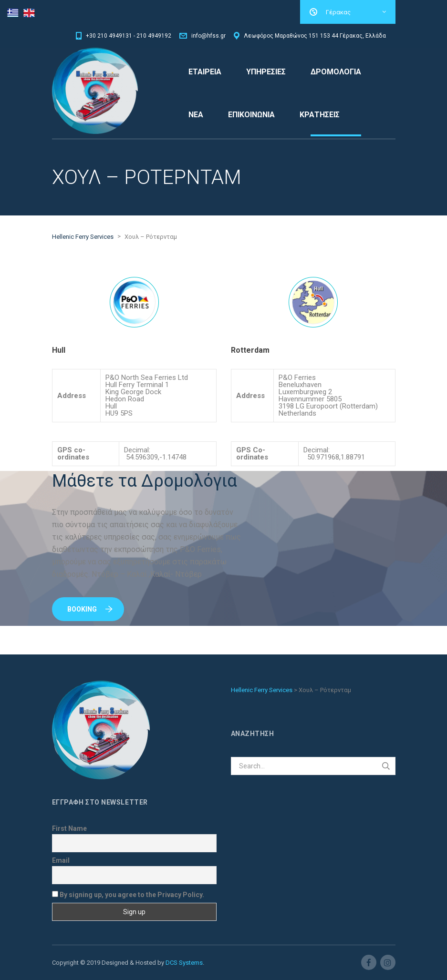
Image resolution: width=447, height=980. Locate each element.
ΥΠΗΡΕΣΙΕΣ (266, 71)
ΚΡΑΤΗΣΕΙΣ (320, 114)
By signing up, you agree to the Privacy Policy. (128, 894)
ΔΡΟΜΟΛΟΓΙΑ (336, 71)
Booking (90, 609)
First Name (69, 828)
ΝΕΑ (195, 114)
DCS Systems (184, 962)
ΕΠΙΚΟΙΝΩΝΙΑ (251, 114)
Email (61, 860)
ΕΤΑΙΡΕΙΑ (204, 71)
